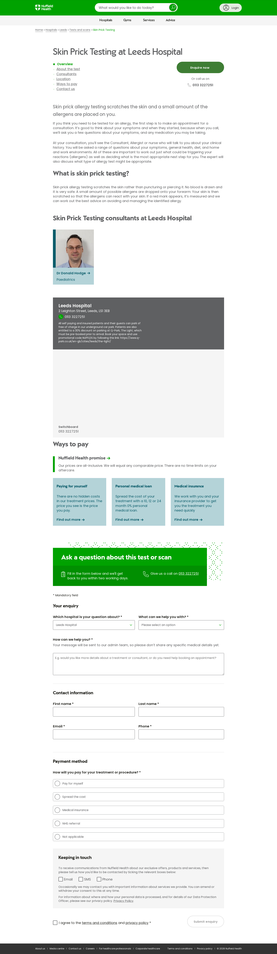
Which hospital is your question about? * (87, 617)
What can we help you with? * (163, 617)
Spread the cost (70, 797)
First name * (63, 703)
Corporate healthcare (148, 948)
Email (68, 879)
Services (149, 20)
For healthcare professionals (115, 948)
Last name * (148, 703)
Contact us (65, 89)
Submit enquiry (206, 922)
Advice (170, 20)
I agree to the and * (105, 922)
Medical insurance (72, 810)
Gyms (127, 20)
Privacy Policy (123, 901)
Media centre (57, 948)
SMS (87, 879)
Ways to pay (66, 84)
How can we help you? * (73, 639)
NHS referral (67, 823)
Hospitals (105, 20)
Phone (107, 879)
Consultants (66, 74)
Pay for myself (69, 783)
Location (63, 79)
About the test (68, 69)
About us (40, 948)
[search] (136, 7)
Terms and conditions (180, 948)
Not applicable (69, 837)
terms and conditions (99, 922)
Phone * (145, 726)
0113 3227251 (189, 573)
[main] (138, 484)
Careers (90, 948)
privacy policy (137, 922)
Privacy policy (204, 948)
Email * (59, 726)
